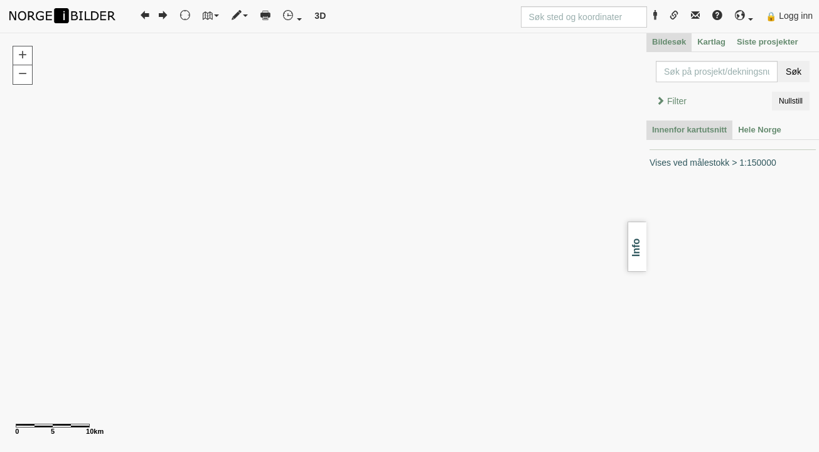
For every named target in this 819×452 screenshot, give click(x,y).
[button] (744, 16)
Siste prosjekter (767, 41)
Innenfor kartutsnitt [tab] (689, 129)
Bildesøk (669, 41)
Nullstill (791, 101)
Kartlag (711, 41)
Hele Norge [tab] (759, 129)
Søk (793, 72)
